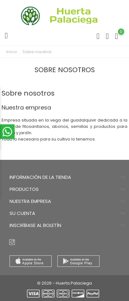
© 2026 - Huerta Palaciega (64, 283)
